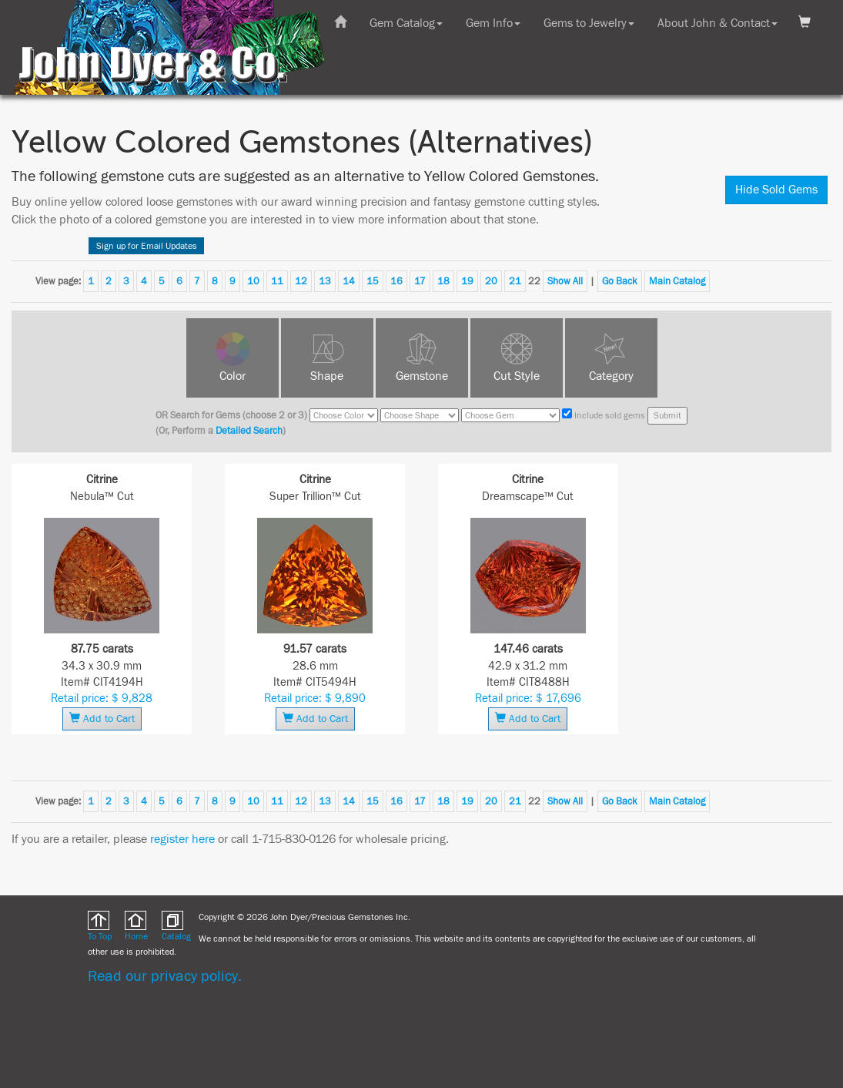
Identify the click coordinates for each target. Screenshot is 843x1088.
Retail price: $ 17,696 (528, 698)
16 (396, 281)
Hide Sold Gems (776, 189)
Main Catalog (677, 281)
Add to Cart (102, 718)
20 (491, 281)
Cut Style (516, 376)
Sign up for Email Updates (146, 245)
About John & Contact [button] (717, 23)
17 (420, 281)
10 (253, 281)
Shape (326, 376)
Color (232, 376)
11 (277, 281)
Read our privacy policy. (165, 976)
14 (349, 281)
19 (467, 281)
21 (515, 281)
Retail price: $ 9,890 (315, 698)
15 (372, 281)
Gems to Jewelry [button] (589, 23)
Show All (565, 281)
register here (182, 839)
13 (325, 281)
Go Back (619, 281)
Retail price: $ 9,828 (101, 698)
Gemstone (422, 376)
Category (611, 376)
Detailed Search (249, 431)
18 (443, 281)
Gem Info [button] (493, 23)
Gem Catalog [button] (406, 23)
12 (301, 281)
